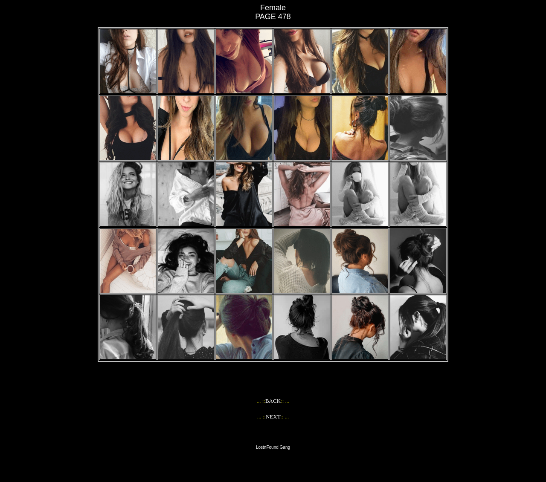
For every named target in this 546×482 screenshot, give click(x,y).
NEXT (273, 416)
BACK (273, 401)
